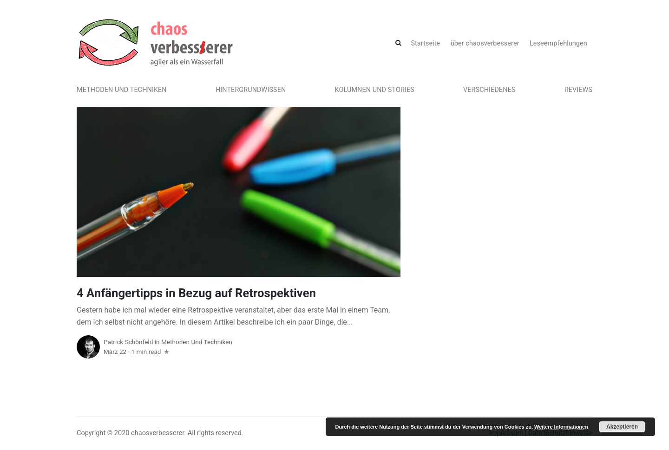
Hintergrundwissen (251, 90)
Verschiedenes (489, 90)
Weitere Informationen (561, 427)
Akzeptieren (622, 427)
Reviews (578, 90)
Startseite (425, 43)
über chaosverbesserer (485, 43)
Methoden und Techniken (122, 90)
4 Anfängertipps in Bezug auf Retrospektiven (196, 293)
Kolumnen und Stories (374, 90)
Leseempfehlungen (558, 43)
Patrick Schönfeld (128, 342)
